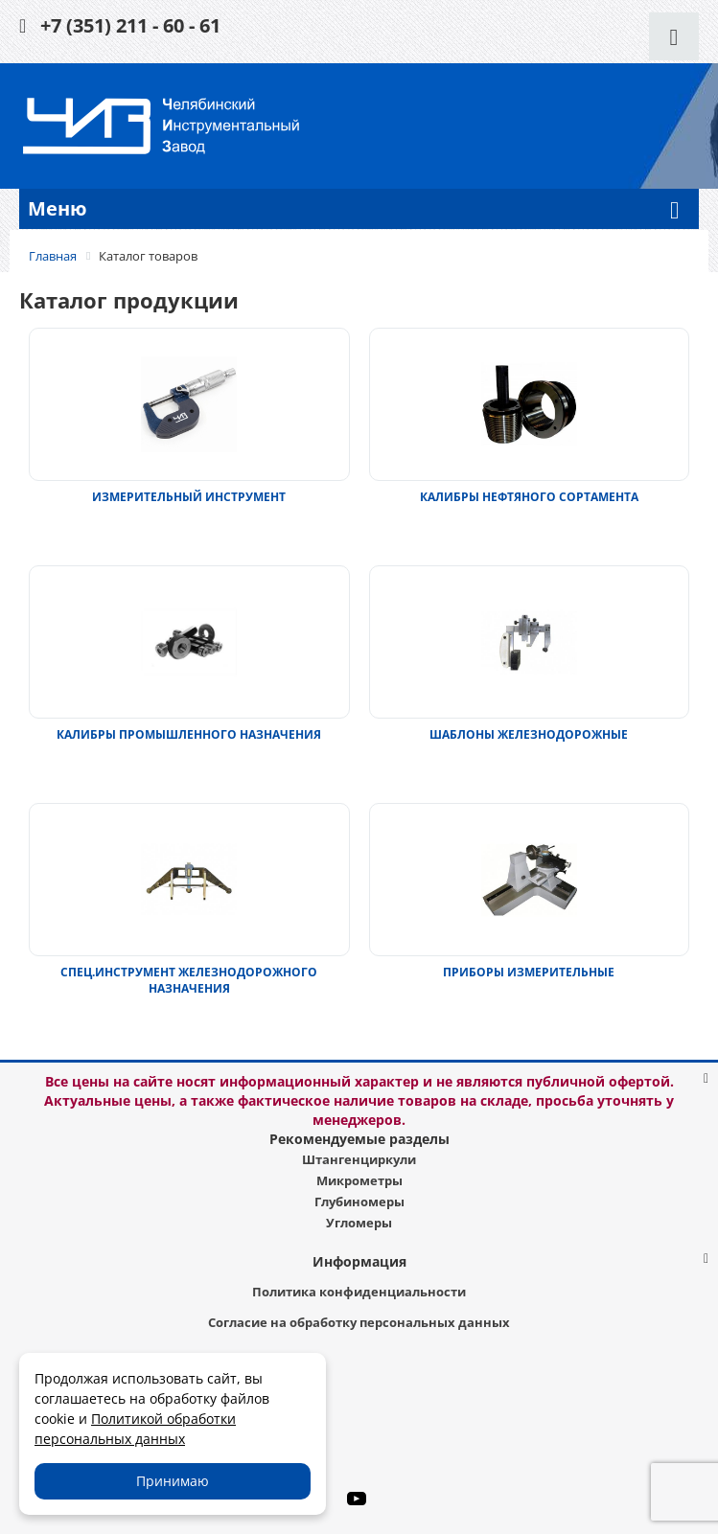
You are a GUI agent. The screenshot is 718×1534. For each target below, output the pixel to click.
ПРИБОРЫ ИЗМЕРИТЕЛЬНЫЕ (528, 972)
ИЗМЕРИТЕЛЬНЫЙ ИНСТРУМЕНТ (189, 497)
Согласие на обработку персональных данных (359, 1322)
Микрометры (359, 1180)
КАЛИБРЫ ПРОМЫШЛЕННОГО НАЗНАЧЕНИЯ (189, 734)
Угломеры (359, 1222)
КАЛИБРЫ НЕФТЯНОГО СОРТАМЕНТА (529, 497)
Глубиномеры (359, 1201)
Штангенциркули (359, 1159)
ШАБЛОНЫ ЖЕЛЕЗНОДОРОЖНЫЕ (528, 734)
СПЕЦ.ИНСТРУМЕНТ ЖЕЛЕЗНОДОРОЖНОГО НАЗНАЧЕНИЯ (188, 980)
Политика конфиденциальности (359, 1291)
